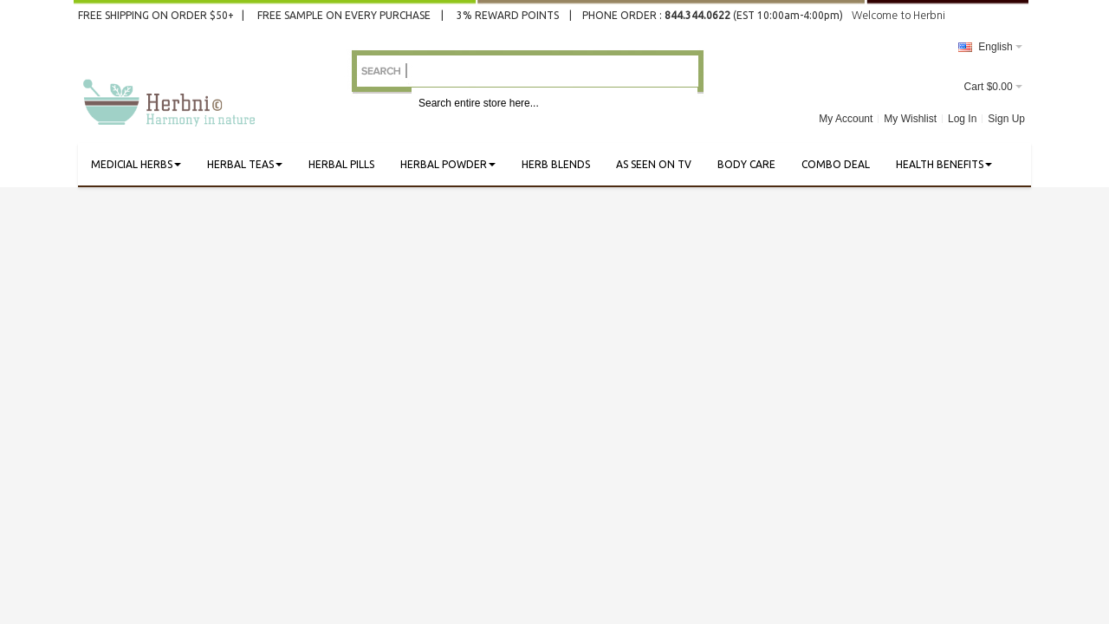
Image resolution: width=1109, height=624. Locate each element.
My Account (845, 119)
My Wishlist (910, 119)
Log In (962, 119)
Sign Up (1006, 119)
